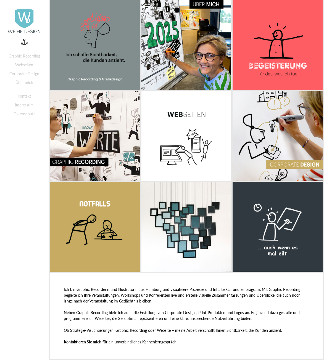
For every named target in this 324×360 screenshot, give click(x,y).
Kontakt (24, 96)
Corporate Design (24, 73)
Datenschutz (24, 113)
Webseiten (24, 64)
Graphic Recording (24, 56)
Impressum (24, 105)
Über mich (24, 82)
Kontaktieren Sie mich (82, 342)
